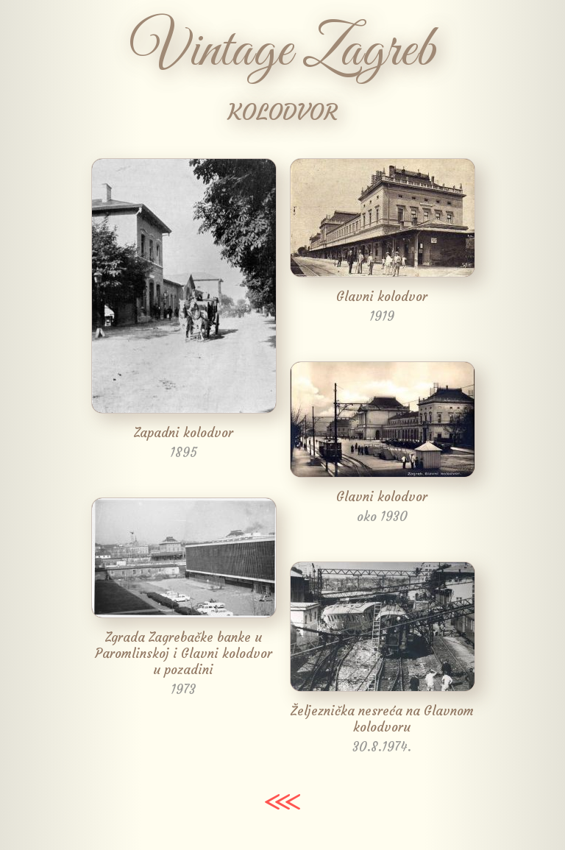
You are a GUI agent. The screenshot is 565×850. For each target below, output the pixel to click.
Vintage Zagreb (283, 51)
